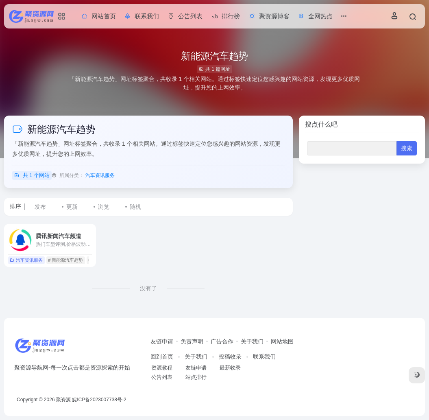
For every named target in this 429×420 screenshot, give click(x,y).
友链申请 (161, 341)
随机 (135, 206)
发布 (40, 206)
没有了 (148, 288)
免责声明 (192, 341)
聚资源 (63, 399)
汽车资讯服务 (100, 175)
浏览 (103, 206)
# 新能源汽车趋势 (65, 260)
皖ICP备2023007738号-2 (99, 399)
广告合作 (222, 341)
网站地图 (282, 341)
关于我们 (252, 341)
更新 (72, 206)
